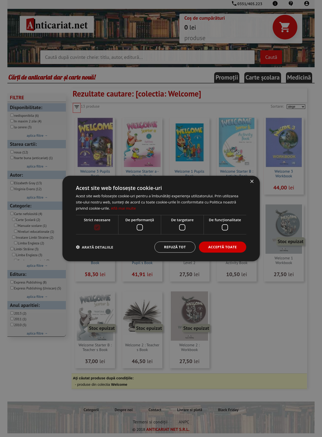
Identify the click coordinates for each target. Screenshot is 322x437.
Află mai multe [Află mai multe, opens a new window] (123, 207)
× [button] (252, 182)
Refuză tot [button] (175, 247)
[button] (94, 247)
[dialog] (161, 218)
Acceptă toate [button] (222, 247)
